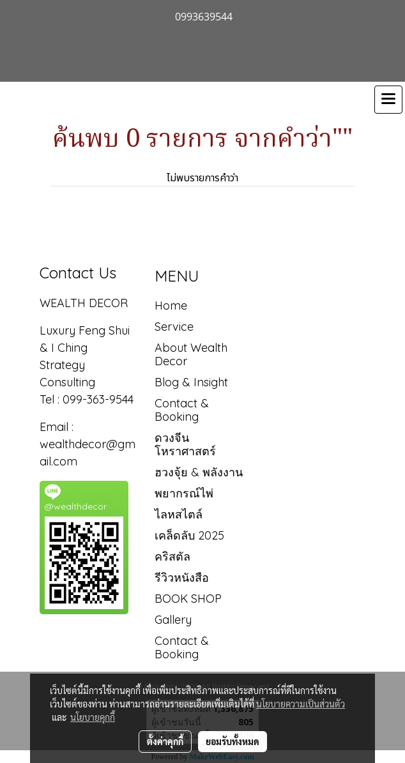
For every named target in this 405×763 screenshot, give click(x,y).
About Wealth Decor (191, 354)
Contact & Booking (182, 410)
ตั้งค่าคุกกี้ (165, 741)
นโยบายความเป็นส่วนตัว (300, 703)
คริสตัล (172, 556)
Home (171, 305)
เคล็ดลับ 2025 (189, 535)
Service (174, 326)
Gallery (173, 619)
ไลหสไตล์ (178, 514)
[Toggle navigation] (388, 100)
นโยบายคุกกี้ (92, 717)
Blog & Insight (191, 382)
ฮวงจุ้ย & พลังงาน (199, 472)
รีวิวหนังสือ (182, 577)
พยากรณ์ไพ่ (184, 493)
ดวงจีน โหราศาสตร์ (185, 444)
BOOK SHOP (188, 598)
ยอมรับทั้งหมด (232, 741)
